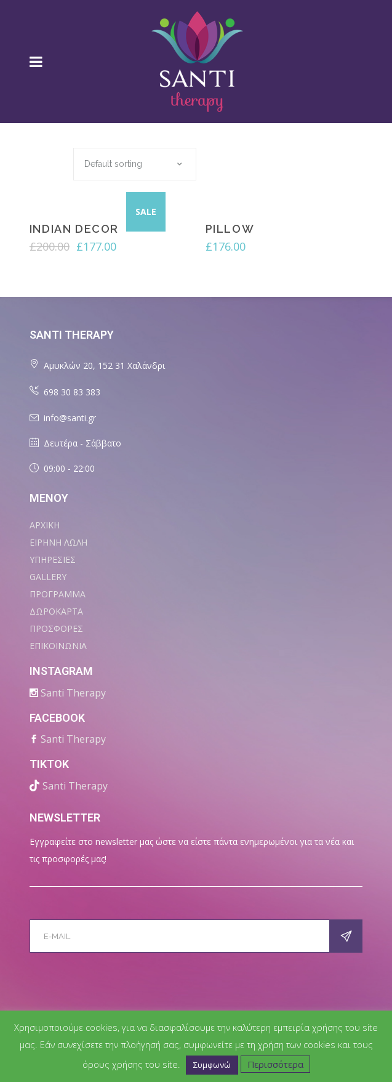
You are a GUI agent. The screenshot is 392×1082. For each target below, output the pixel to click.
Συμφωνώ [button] (212, 1064)
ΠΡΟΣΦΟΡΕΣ (56, 628)
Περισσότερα (275, 1064)
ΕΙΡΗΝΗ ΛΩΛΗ (58, 542)
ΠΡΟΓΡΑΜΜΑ (58, 594)
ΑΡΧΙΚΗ (45, 525)
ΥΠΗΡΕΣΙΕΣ (53, 559)
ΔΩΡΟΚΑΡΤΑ (56, 611)
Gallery (48, 577)
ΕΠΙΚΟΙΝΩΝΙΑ (58, 646)
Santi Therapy (73, 693)
